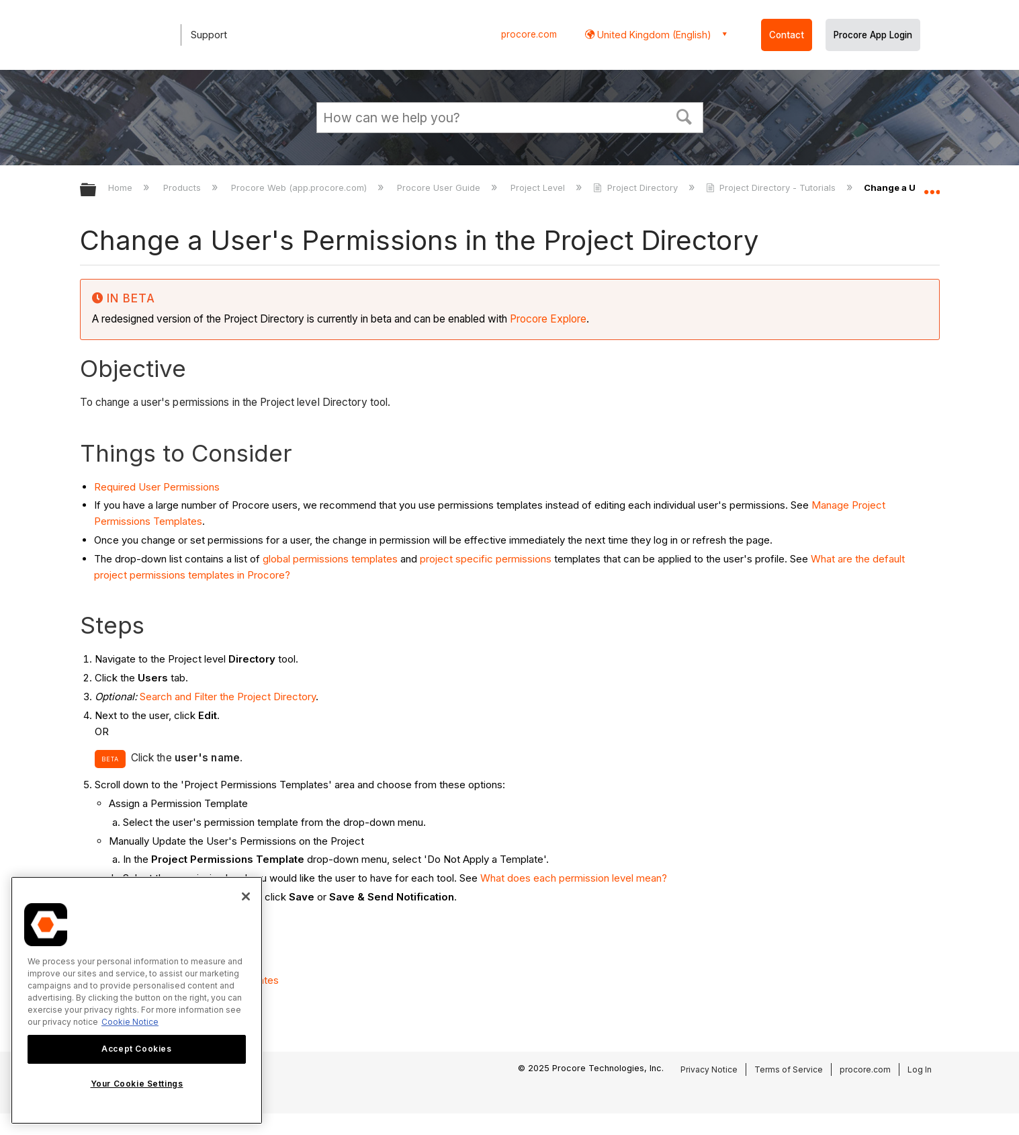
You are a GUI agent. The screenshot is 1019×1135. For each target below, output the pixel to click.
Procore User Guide (440, 187)
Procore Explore (546, 318)
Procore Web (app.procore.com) (300, 187)
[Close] (246, 896)
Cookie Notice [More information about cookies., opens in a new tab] (130, 1022)
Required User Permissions (157, 486)
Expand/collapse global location (932, 186)
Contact (786, 35)
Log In (919, 1069)
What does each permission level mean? (573, 878)
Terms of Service (788, 1069)
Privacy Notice (709, 1069)
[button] (684, 115)
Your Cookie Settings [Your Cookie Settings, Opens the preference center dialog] (137, 1084)
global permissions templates (330, 558)
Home (121, 187)
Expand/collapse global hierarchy (96, 190)
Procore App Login (873, 35)
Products (183, 187)
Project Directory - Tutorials (772, 187)
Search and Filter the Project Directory (228, 696)
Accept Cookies (136, 1049)
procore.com (529, 34)
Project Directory (636, 187)
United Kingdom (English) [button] (652, 34)
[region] (137, 1000)
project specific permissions (485, 558)
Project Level (539, 187)
